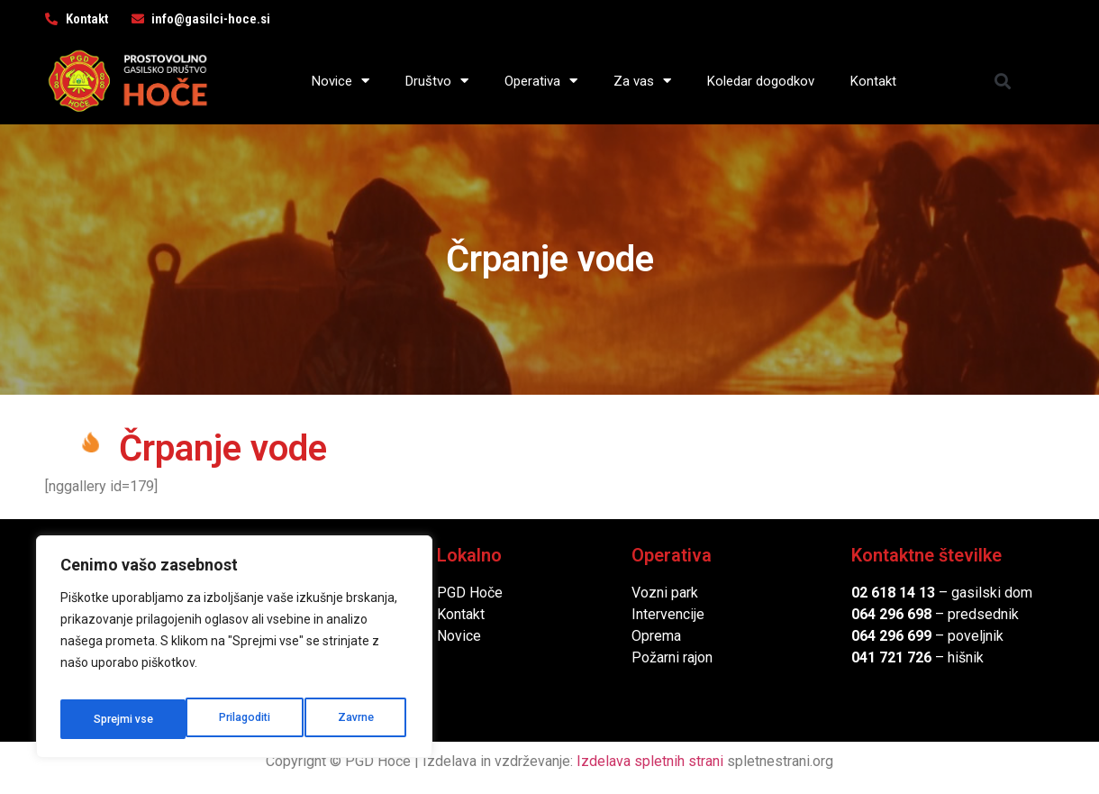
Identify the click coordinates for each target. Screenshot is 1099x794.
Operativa (540, 80)
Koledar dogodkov (760, 81)
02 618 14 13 (893, 592)
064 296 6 (883, 614)
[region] (234, 652)
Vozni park (664, 592)
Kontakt (873, 81)
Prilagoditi (118, 719)
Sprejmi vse (347, 719)
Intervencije (667, 614)
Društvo (436, 80)
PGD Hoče (470, 592)
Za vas (642, 80)
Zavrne (230, 719)
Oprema (656, 635)
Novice (340, 80)
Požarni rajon (672, 657)
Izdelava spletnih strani (650, 761)
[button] (1003, 81)
